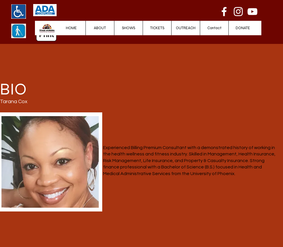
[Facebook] (224, 11)
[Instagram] (238, 11)
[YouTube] (252, 11)
